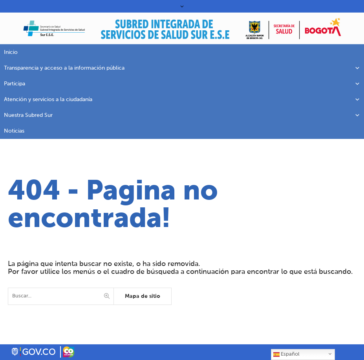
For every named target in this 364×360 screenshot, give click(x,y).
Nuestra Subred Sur (182, 115)
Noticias (14, 131)
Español (286, 354)
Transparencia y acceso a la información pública (182, 68)
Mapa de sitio (142, 296)
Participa (182, 84)
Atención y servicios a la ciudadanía (182, 99)
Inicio (11, 52)
